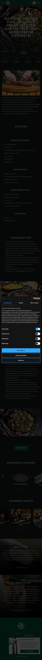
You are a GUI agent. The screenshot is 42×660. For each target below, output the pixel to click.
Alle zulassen (21, 350)
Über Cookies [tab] (34, 303)
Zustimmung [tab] (7, 303)
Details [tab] (21, 303)
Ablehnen (21, 360)
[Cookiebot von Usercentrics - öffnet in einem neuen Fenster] (33, 298)
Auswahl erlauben (21, 355)
